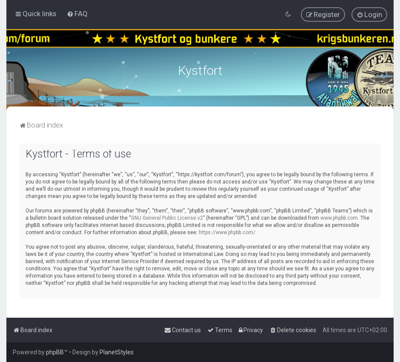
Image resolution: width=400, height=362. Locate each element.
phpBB (55, 352)
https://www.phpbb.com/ (227, 231)
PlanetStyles (117, 352)
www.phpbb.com (339, 217)
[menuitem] (77, 13)
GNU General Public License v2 (167, 217)
